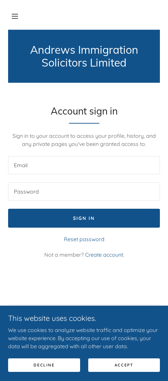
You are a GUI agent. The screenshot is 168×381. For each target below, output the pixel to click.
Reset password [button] (84, 239)
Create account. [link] (104, 254)
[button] (15, 16)
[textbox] (84, 165)
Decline (43, 364)
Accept (124, 364)
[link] (84, 56)
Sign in (84, 218)
